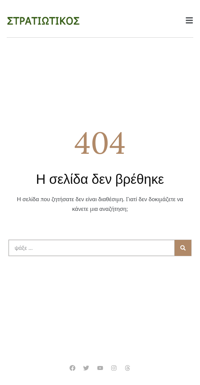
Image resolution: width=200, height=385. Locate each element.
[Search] (183, 248)
